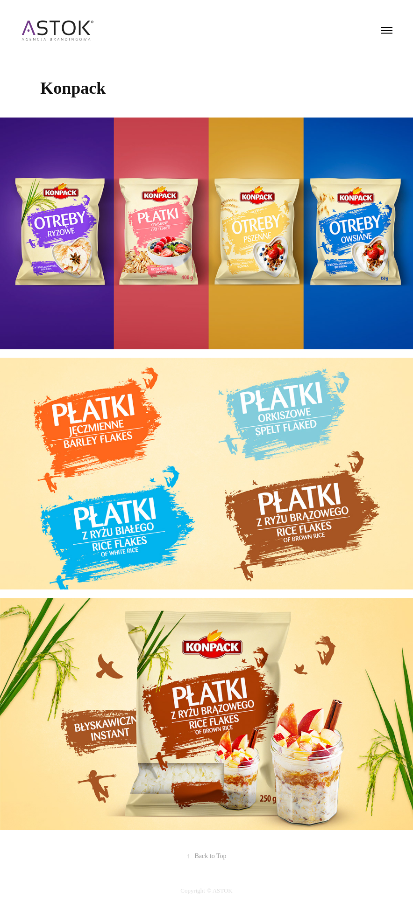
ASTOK (223, 890)
